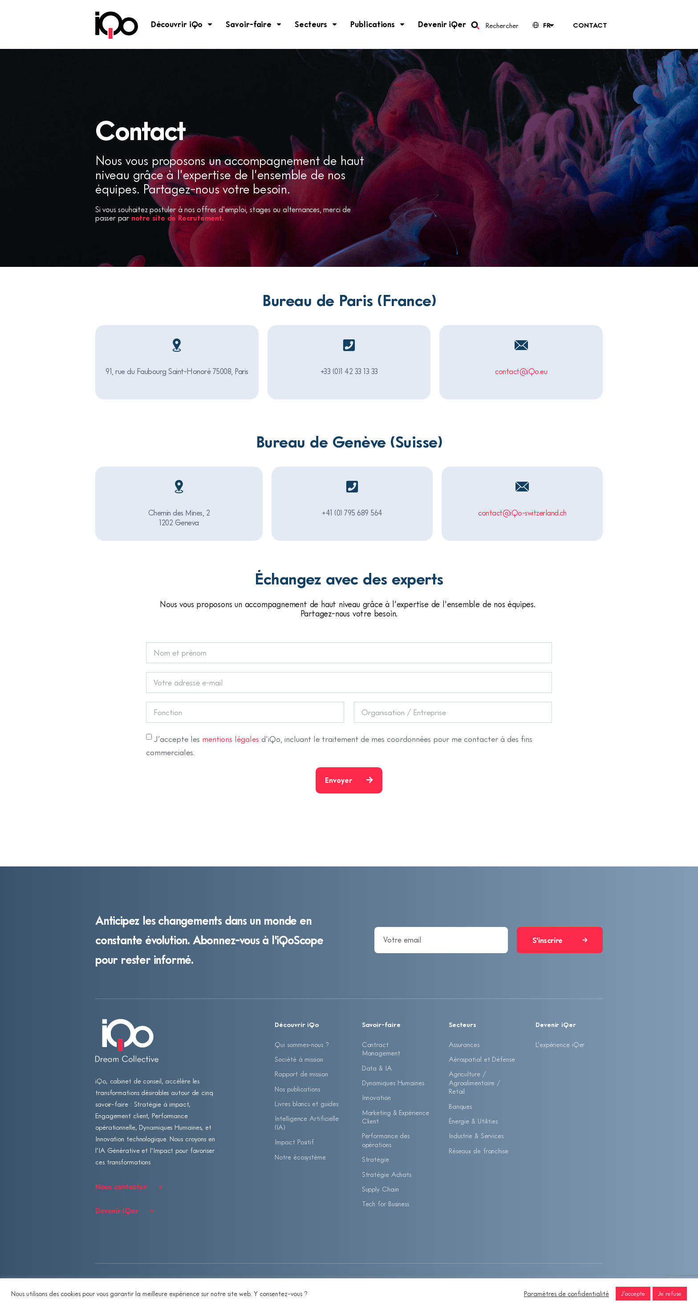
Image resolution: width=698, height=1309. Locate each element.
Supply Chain (380, 1189)
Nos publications (297, 1089)
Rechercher (502, 25)
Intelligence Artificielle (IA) (307, 1123)
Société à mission (299, 1059)
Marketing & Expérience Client (395, 1116)
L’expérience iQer (560, 1044)
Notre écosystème (300, 1157)
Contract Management (381, 1048)
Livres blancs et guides (306, 1104)
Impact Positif (294, 1142)
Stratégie (375, 1160)
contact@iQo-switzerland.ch (522, 512)
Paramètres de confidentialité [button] (566, 1293)
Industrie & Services (476, 1136)
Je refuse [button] (670, 1293)
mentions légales (230, 739)
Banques (460, 1106)
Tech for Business (385, 1204)
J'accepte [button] (633, 1293)
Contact (590, 25)
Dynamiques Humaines (393, 1083)
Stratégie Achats (386, 1175)
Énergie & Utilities (473, 1121)
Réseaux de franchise (478, 1151)
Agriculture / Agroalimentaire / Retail (474, 1083)
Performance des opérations (386, 1140)
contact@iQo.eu (521, 371)
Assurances (464, 1044)
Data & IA (377, 1068)
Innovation (376, 1098)
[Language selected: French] (542, 25)
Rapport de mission (301, 1074)
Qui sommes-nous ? (302, 1044)
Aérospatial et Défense (482, 1059)
